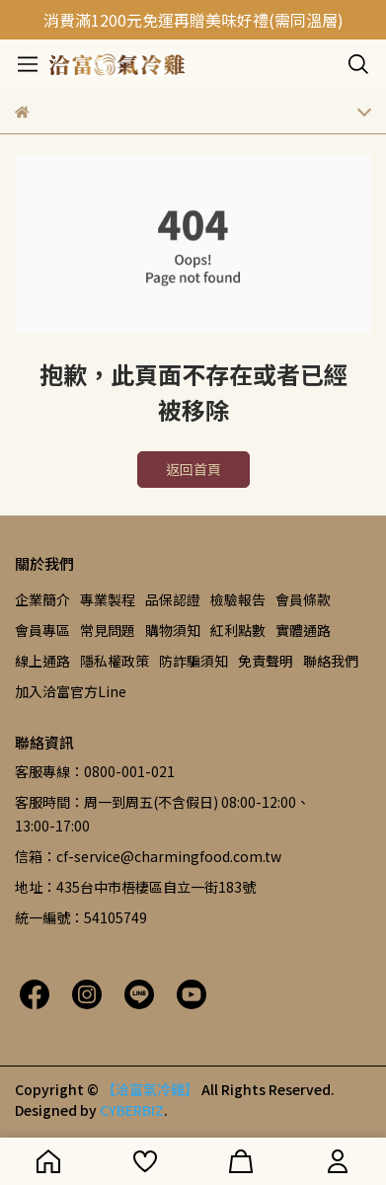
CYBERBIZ (132, 1110)
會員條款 (303, 599)
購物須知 (172, 630)
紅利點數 (238, 630)
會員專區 (42, 630)
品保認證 (172, 599)
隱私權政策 (114, 661)
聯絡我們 (330, 661)
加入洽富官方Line (70, 691)
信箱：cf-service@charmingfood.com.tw (148, 856)
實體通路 (303, 630)
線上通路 (42, 661)
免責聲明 (265, 661)
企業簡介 (42, 599)
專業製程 (107, 599)
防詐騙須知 (193, 661)
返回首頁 (193, 469)
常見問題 (107, 630)
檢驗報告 (238, 599)
